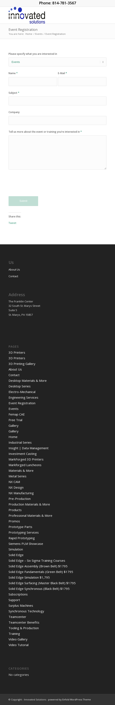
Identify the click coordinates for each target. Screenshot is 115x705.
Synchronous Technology (26, 611)
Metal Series (17, 476)
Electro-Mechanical (22, 392)
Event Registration (23, 29)
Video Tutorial (19, 645)
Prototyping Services (24, 532)
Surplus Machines (21, 605)
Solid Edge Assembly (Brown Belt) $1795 (38, 566)
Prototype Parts (20, 527)
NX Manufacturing (21, 493)
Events (14, 409)
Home (13, 437)
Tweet (12, 223)
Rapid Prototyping (22, 538)
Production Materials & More (29, 504)
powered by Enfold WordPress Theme (69, 699)
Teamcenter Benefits (24, 622)
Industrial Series (20, 442)
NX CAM (14, 482)
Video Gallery (18, 639)
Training (14, 633)
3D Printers (17, 352)
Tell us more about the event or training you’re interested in (45, 132)
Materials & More (21, 470)
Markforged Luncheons (25, 465)
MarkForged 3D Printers (26, 459)
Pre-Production (20, 499)
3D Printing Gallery (22, 364)
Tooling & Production (24, 628)
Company (14, 112)
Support (14, 600)
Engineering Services (23, 397)
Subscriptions (18, 594)
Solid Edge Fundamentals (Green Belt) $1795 (41, 572)
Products (15, 510)
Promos (14, 521)
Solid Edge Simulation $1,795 (29, 577)
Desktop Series (20, 386)
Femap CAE (17, 414)
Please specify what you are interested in (33, 54)
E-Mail (62, 73)
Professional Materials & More (30, 515)
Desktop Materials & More (28, 380)
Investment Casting (23, 454)
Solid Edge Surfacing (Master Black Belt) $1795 (42, 583)
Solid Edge (16, 555)
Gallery (14, 425)
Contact (13, 276)
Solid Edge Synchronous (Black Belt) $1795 (39, 588)
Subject (14, 93)
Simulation (16, 549)
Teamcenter (17, 617)
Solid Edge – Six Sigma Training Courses (37, 560)
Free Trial (15, 420)
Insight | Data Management (29, 448)
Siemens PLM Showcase (26, 544)
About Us (14, 269)
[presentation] (40, 186)
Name (13, 73)
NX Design (16, 487)
